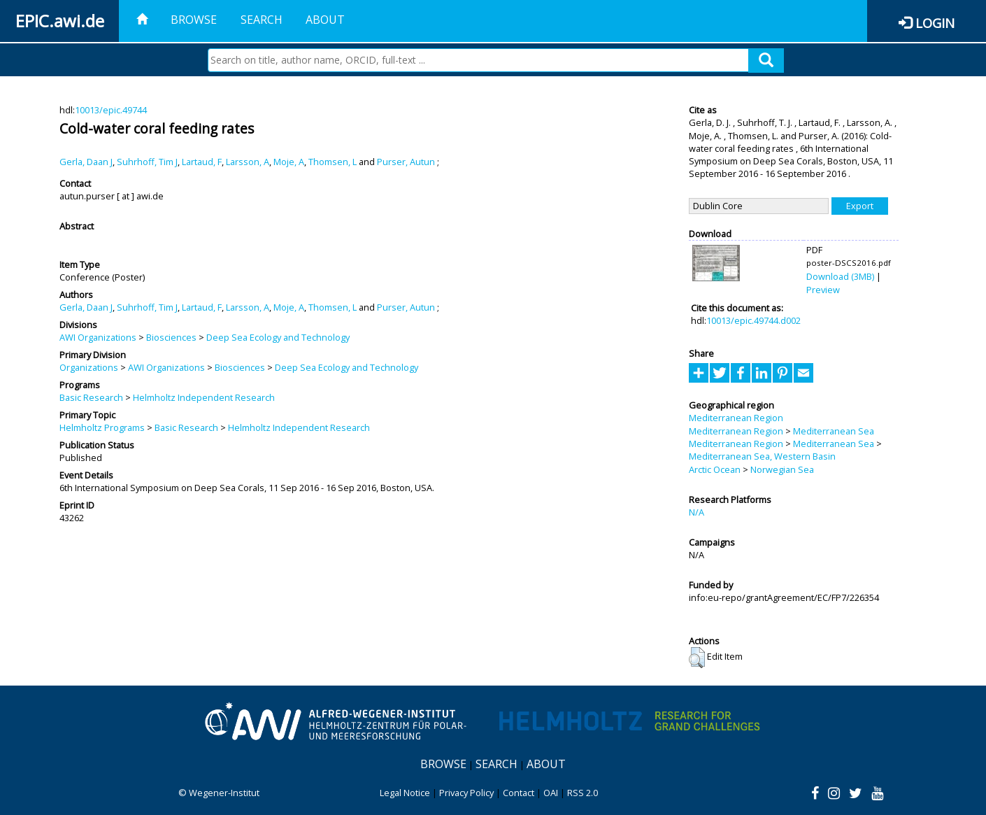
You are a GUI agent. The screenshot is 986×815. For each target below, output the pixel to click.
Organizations (88, 367)
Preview (823, 289)
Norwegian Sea (782, 469)
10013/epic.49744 (111, 110)
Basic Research (91, 397)
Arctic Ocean (715, 469)
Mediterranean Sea (833, 431)
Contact (518, 792)
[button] (697, 657)
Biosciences (171, 337)
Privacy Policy (466, 792)
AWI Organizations (97, 337)
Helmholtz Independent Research (204, 397)
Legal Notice (405, 792)
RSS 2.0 (582, 792)
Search (262, 19)
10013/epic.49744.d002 (753, 320)
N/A (696, 512)
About (325, 19)
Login (935, 22)
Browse (194, 19)
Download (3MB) (840, 276)
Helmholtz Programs (102, 427)
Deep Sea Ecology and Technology (278, 337)
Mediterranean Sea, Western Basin (762, 456)
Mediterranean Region (736, 417)
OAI (550, 792)
